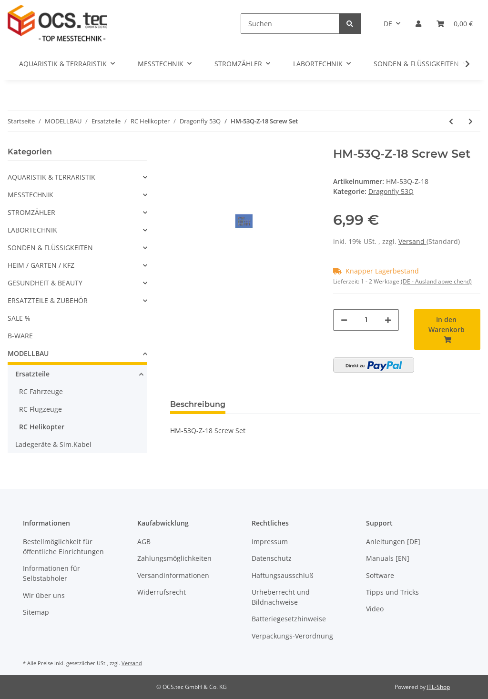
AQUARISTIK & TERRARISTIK (51, 177)
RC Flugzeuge (40, 409)
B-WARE (20, 335)
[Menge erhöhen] (387, 320)
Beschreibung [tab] (197, 404)
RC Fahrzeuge (41, 391)
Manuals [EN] (387, 558)
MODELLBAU (28, 353)
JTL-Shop (438, 687)
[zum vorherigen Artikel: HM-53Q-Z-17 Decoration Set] (451, 121)
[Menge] (366, 320)
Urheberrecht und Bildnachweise (281, 597)
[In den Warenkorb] (447, 329)
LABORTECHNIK (32, 229)
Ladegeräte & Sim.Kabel (53, 444)
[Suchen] (290, 23)
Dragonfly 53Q (391, 191)
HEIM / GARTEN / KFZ (41, 265)
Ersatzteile (32, 373)
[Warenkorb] (454, 23)
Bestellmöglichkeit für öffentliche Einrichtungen (63, 546)
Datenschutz (272, 558)
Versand (412, 241)
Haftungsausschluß (283, 575)
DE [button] (388, 23)
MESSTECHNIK (30, 194)
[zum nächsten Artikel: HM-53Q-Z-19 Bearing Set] (470, 121)
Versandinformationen (173, 575)
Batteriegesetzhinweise (289, 618)
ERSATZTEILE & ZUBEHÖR (48, 300)
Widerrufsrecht (161, 592)
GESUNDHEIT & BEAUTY (45, 282)
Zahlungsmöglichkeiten (174, 558)
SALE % (19, 318)
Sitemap (36, 612)
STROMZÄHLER (31, 212)
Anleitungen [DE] (393, 541)
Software (380, 575)
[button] (418, 23)
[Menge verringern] (344, 320)
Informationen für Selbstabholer (51, 573)
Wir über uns (44, 595)
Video (375, 608)
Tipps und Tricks (392, 592)
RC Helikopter (41, 426)
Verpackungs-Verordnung (292, 635)
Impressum (270, 541)
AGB (144, 541)
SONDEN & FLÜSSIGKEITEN (50, 247)
